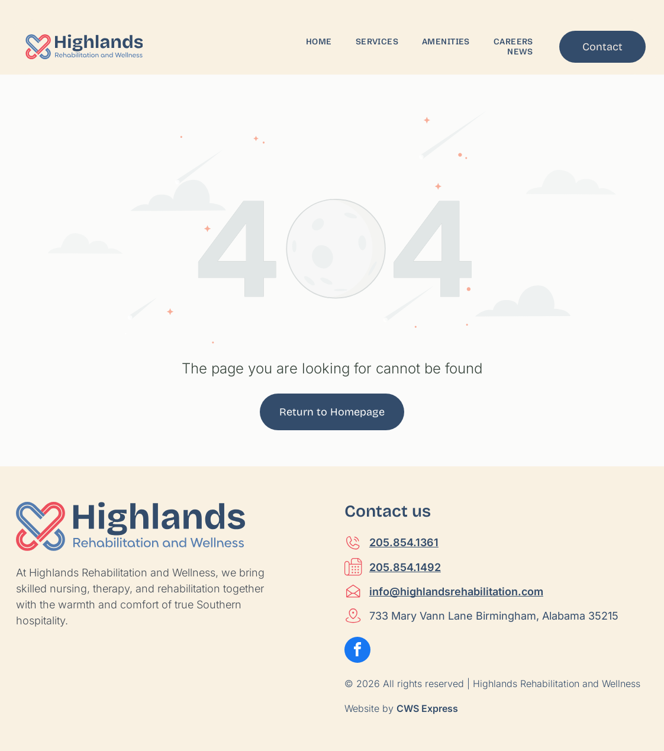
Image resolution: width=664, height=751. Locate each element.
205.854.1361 (404, 542)
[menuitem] (319, 42)
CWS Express (427, 708)
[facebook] (357, 651)
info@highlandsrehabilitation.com (456, 591)
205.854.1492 (405, 567)
